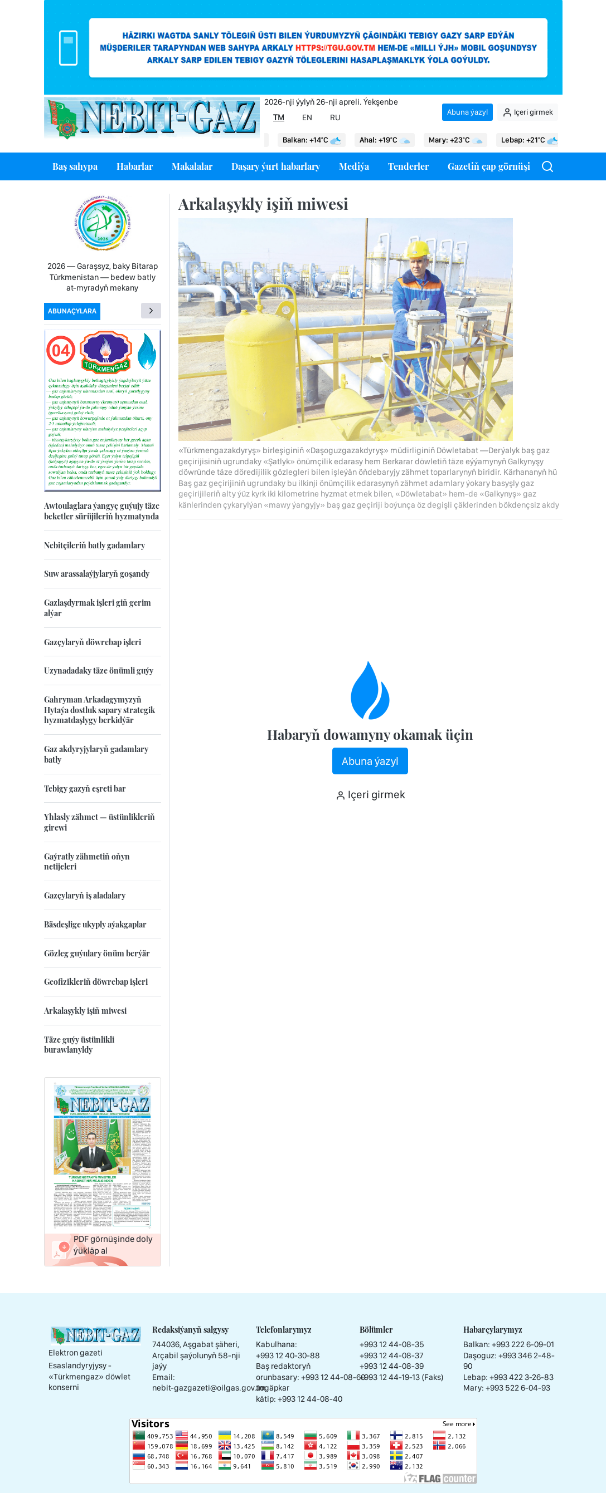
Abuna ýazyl (467, 111)
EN (307, 117)
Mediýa (354, 166)
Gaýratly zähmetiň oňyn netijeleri (87, 861)
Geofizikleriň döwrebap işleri (96, 981)
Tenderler (408, 166)
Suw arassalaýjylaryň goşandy (96, 573)
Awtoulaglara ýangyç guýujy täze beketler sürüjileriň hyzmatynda (101, 511)
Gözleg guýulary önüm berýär (97, 953)
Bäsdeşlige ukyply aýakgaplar (95, 924)
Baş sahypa (75, 166)
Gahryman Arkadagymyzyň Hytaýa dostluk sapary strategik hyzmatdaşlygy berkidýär (99, 709)
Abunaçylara (72, 311)
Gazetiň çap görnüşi (489, 166)
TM (278, 117)
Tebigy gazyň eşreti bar (85, 788)
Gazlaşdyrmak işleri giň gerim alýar (97, 607)
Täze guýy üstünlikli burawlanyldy (79, 1044)
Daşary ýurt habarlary (275, 166)
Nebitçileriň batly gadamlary (94, 545)
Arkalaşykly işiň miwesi (85, 1010)
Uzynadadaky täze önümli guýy (98, 670)
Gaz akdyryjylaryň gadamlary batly (96, 754)
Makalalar (192, 166)
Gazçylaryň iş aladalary (84, 895)
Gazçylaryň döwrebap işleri (92, 642)
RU (335, 117)
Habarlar (135, 166)
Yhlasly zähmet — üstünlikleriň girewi (99, 822)
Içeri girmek (527, 112)
